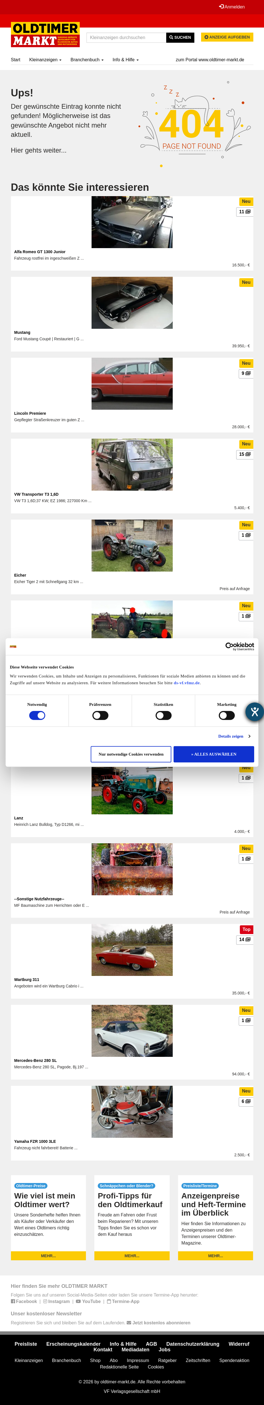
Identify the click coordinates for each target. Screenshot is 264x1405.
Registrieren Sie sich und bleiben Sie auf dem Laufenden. (100, 1322)
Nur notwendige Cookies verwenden (131, 754)
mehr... (48, 1256)
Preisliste (26, 1344)
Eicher (20, 575)
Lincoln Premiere (30, 413)
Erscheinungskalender (73, 1344)
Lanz (18, 818)
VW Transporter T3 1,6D (36, 494)
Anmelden (232, 6)
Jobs (164, 1349)
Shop (95, 1360)
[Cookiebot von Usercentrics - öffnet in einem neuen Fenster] (229, 646)
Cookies (156, 1367)
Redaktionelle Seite (119, 1367)
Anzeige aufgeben (227, 37)
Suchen (180, 37)
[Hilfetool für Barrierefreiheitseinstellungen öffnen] (254, 712)
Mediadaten (135, 1349)
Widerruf (239, 1344)
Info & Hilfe (126, 59)
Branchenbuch (87, 59)
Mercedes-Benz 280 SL (35, 1060)
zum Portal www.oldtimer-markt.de (210, 59)
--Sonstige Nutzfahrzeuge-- (39, 899)
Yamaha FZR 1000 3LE (35, 1141)
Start (16, 59)
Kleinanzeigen (45, 59)
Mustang (22, 332)
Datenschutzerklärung (192, 1344)
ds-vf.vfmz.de (187, 683)
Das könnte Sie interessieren (80, 187)
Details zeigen (230, 736)
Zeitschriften (198, 1360)
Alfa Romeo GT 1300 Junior (40, 252)
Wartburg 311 (26, 979)
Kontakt (103, 1349)
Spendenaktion (234, 1360)
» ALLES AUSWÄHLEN (213, 754)
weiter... (55, 150)
